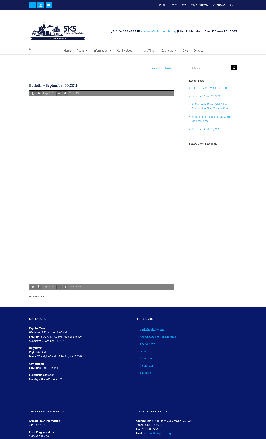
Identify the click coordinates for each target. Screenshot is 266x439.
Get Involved (126, 50)
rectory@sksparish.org (158, 31)
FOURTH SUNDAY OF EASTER (209, 88)
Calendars (169, 50)
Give (185, 50)
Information (102, 50)
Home (67, 50)
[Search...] (210, 67)
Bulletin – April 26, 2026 (205, 96)
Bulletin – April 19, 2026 (205, 129)
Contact (198, 50)
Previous (157, 68)
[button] (30, 49)
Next (168, 68)
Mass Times (149, 50)
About (82, 50)
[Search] (234, 67)
